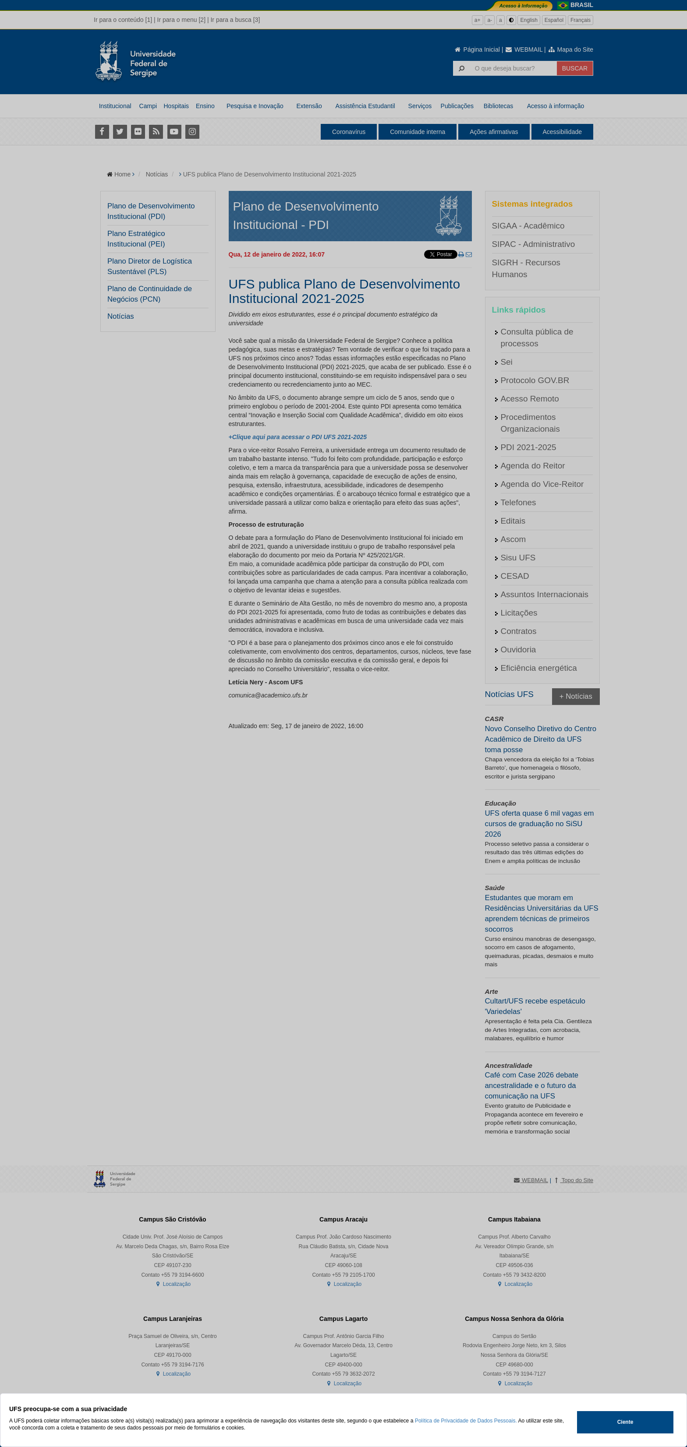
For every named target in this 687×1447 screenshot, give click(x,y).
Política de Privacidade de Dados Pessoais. (466, 1421)
